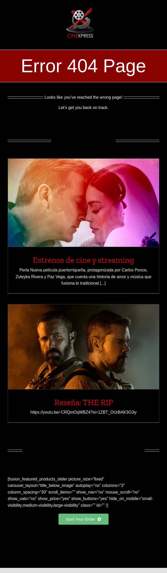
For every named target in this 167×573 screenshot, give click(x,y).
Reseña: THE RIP (83, 402)
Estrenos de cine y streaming (83, 260)
